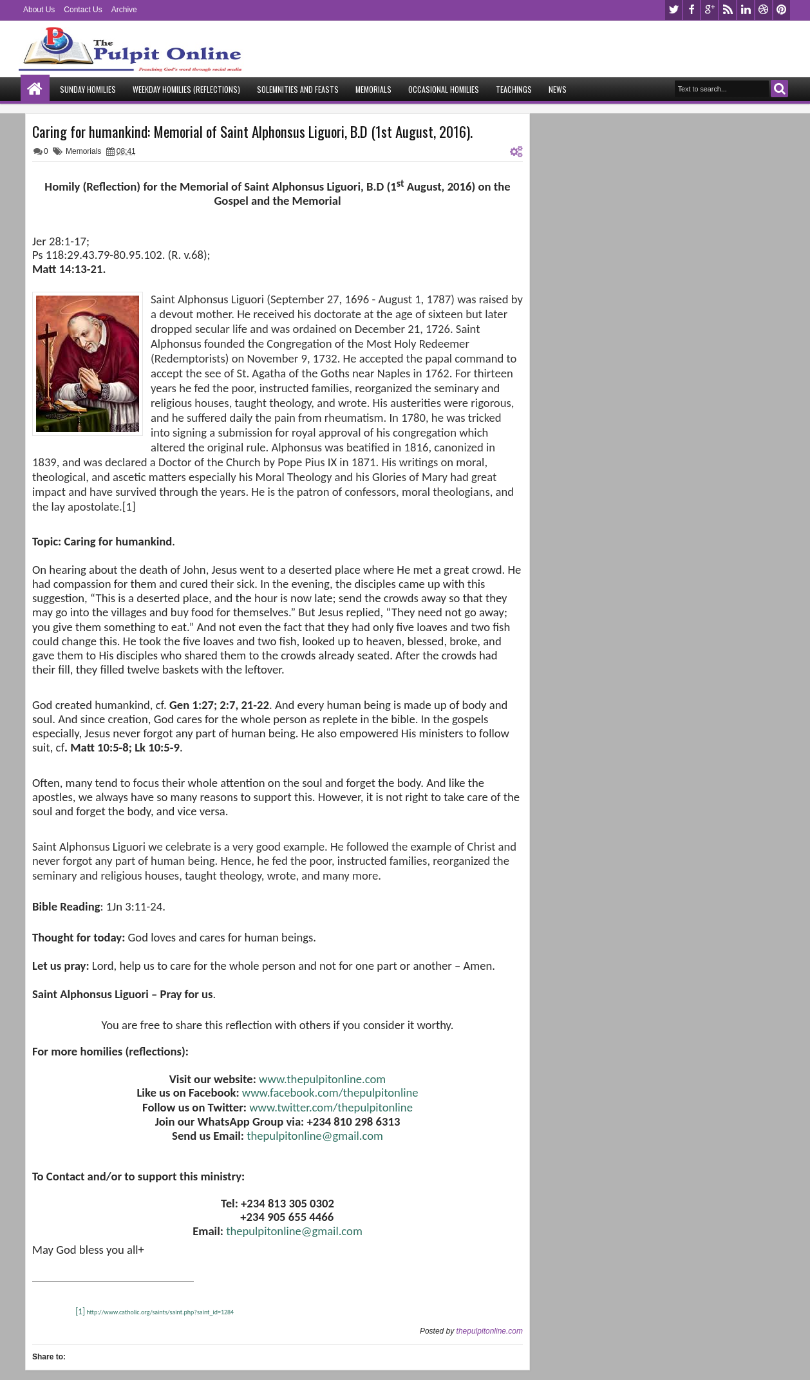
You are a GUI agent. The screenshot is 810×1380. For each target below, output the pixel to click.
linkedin (745, 10)
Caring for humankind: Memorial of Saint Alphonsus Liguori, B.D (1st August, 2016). (252, 131)
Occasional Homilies (443, 89)
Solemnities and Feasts (298, 89)
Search (779, 88)
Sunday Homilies (88, 89)
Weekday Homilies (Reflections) (186, 89)
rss (727, 10)
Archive (124, 9)
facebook (691, 10)
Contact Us (83, 9)
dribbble (763, 10)
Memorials (373, 89)
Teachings (514, 89)
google (709, 10)
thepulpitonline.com (490, 1331)
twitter (673, 10)
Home (35, 89)
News (558, 89)
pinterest (781, 10)
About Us (39, 9)
